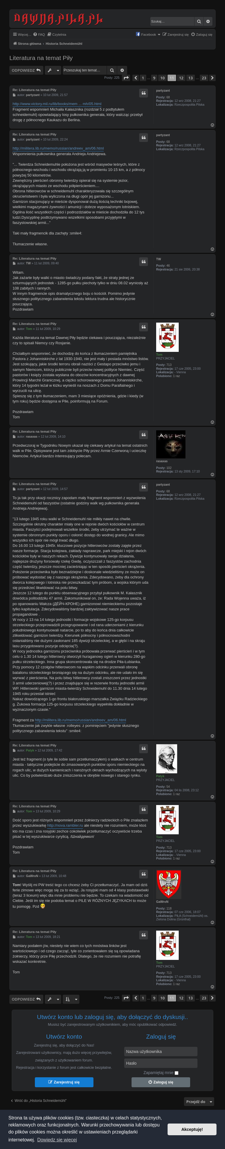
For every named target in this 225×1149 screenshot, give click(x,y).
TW (158, 259)
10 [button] (162, 78)
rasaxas (162, 461)
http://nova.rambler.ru (65, 825)
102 (169, 468)
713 (169, 365)
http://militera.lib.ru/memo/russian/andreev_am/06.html (58, 148)
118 (169, 908)
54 (168, 786)
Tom (159, 354)
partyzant (163, 90)
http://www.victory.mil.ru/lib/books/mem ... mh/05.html (57, 104)
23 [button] (204, 78)
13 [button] (190, 78)
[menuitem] (39, 34)
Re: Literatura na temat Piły (35, 90)
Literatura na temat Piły (41, 57)
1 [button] (143, 78)
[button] (126, 78)
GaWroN (162, 901)
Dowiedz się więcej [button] (57, 1139)
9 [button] (154, 78)
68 (168, 97)
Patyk (160, 776)
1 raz (176, 376)
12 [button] (181, 78)
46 (168, 265)
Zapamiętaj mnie (161, 1072)
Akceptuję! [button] (192, 1129)
